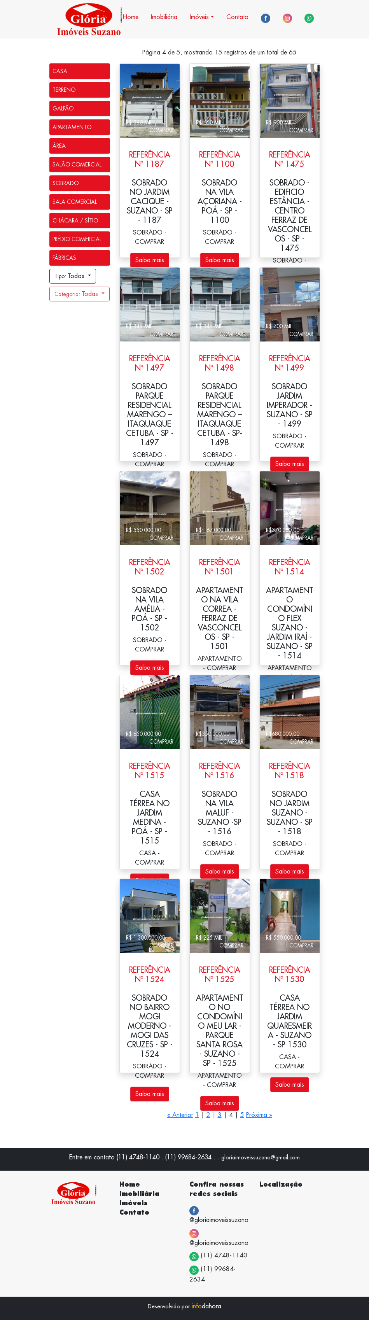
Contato (237, 17)
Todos (70, 276)
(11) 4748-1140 (218, 1256)
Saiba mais (149, 260)
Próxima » (259, 1115)
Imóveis (199, 17)
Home (130, 17)
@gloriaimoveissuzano (218, 1214)
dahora (206, 1306)
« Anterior (180, 1115)
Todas (77, 294)
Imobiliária (164, 17)
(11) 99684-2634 (212, 1274)
